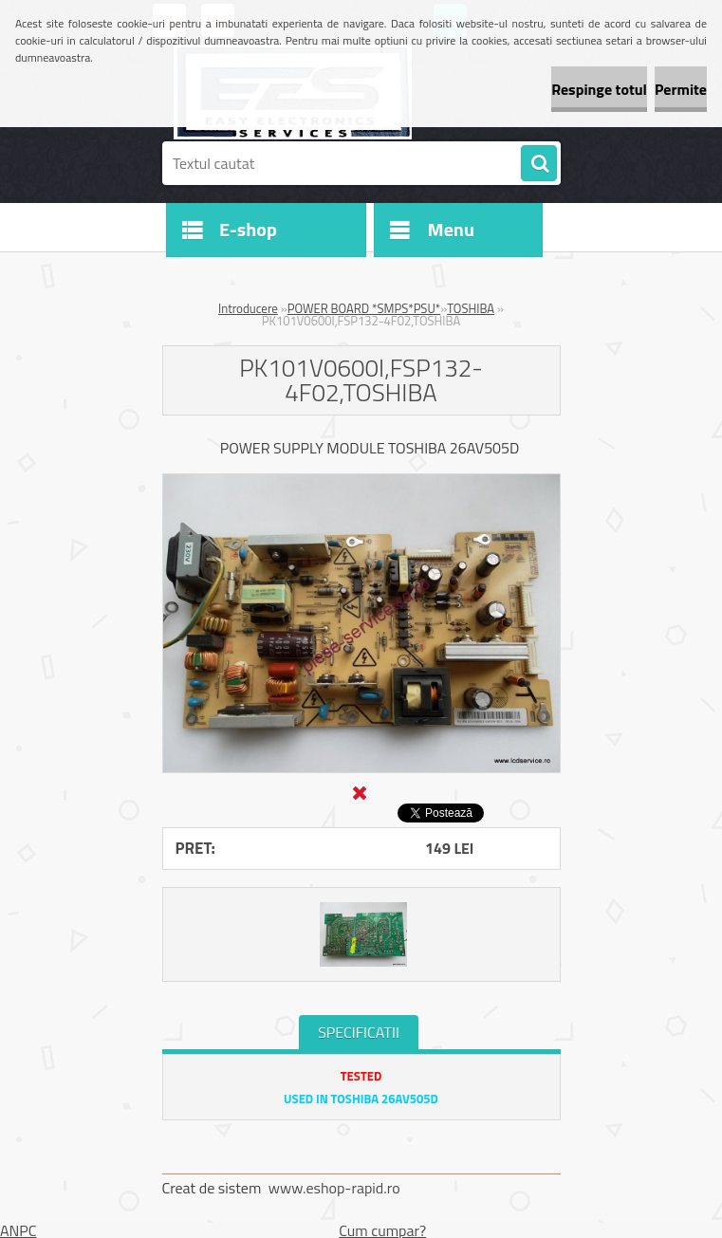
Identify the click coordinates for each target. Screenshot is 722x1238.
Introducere (248, 308)
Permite (681, 89)
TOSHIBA (470, 308)
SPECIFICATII (358, 1032)
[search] (539, 164)
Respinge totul (599, 89)
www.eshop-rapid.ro (334, 1187)
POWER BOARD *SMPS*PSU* (364, 308)
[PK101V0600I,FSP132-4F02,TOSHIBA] (361, 482)
